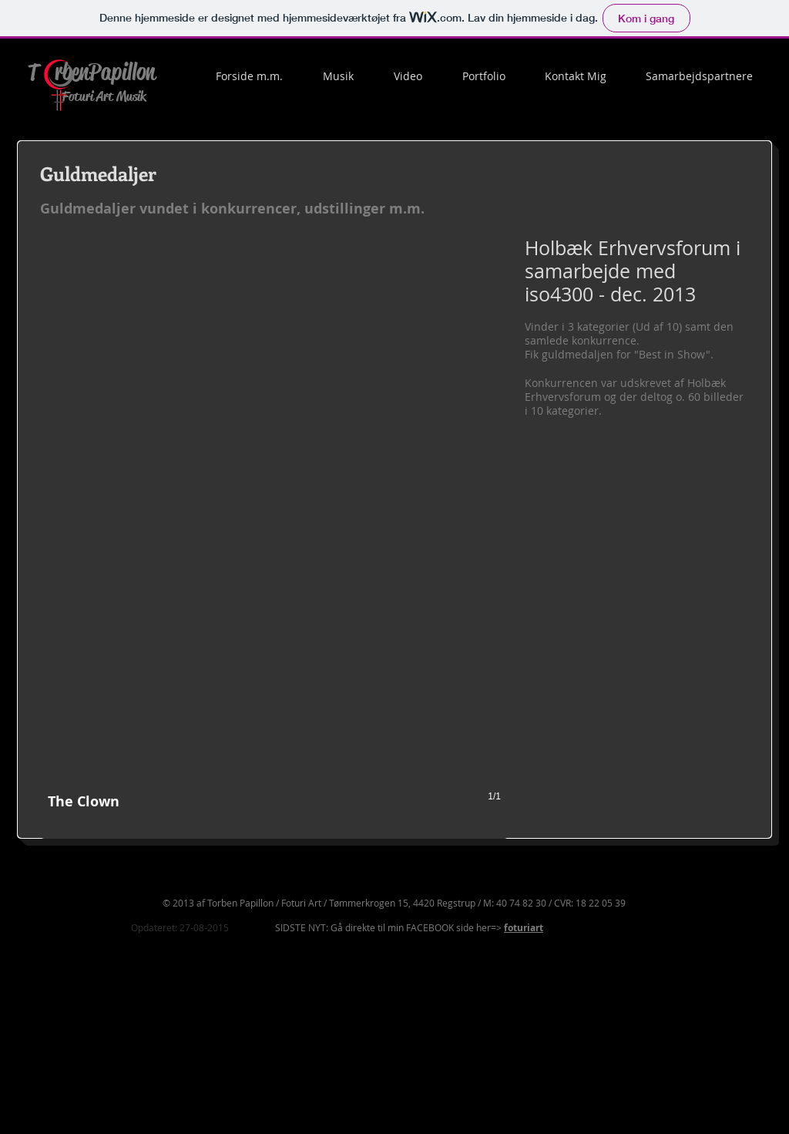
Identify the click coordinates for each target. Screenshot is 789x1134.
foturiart (523, 927)
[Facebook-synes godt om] (663, 1080)
